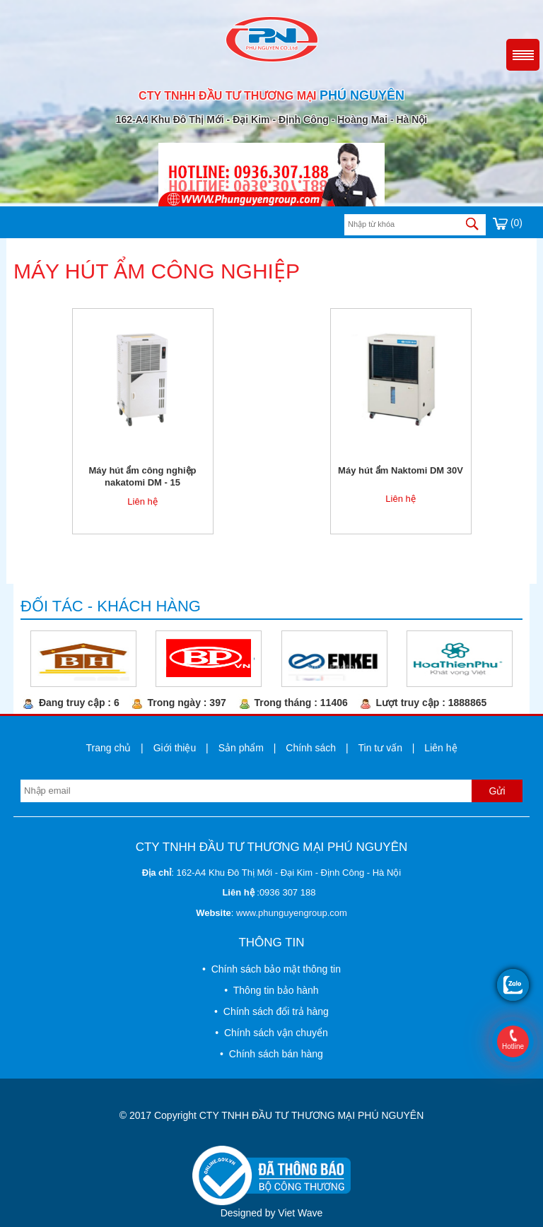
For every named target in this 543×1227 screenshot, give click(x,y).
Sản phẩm (241, 747)
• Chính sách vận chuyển (271, 1032)
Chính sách (311, 747)
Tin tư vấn (380, 747)
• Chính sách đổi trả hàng (271, 1011)
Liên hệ (142, 501)
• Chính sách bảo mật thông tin (271, 969)
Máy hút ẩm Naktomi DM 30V (400, 470)
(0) (507, 222)
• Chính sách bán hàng (271, 1053)
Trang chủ (108, 747)
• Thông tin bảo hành (271, 990)
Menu (522, 55)
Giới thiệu (175, 747)
